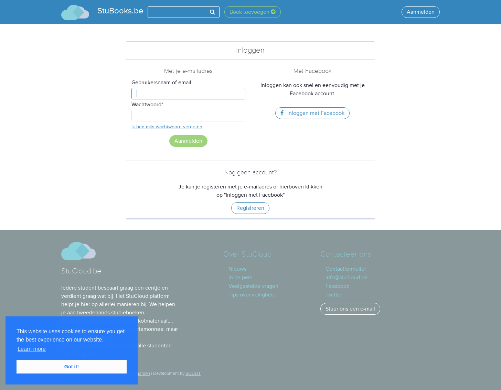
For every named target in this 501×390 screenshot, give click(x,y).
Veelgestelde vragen (253, 286)
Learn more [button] (32, 349)
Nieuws (237, 269)
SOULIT (193, 373)
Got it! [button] (71, 366)
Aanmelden (421, 12)
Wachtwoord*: (147, 104)
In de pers (240, 277)
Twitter (334, 294)
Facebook (337, 286)
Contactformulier (346, 269)
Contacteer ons (345, 254)
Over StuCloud (247, 254)
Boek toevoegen (253, 12)
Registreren (250, 208)
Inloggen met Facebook (312, 113)
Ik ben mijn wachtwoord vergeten (166, 127)
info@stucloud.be (346, 277)
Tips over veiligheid (252, 294)
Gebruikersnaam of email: (162, 82)
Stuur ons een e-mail (350, 308)
